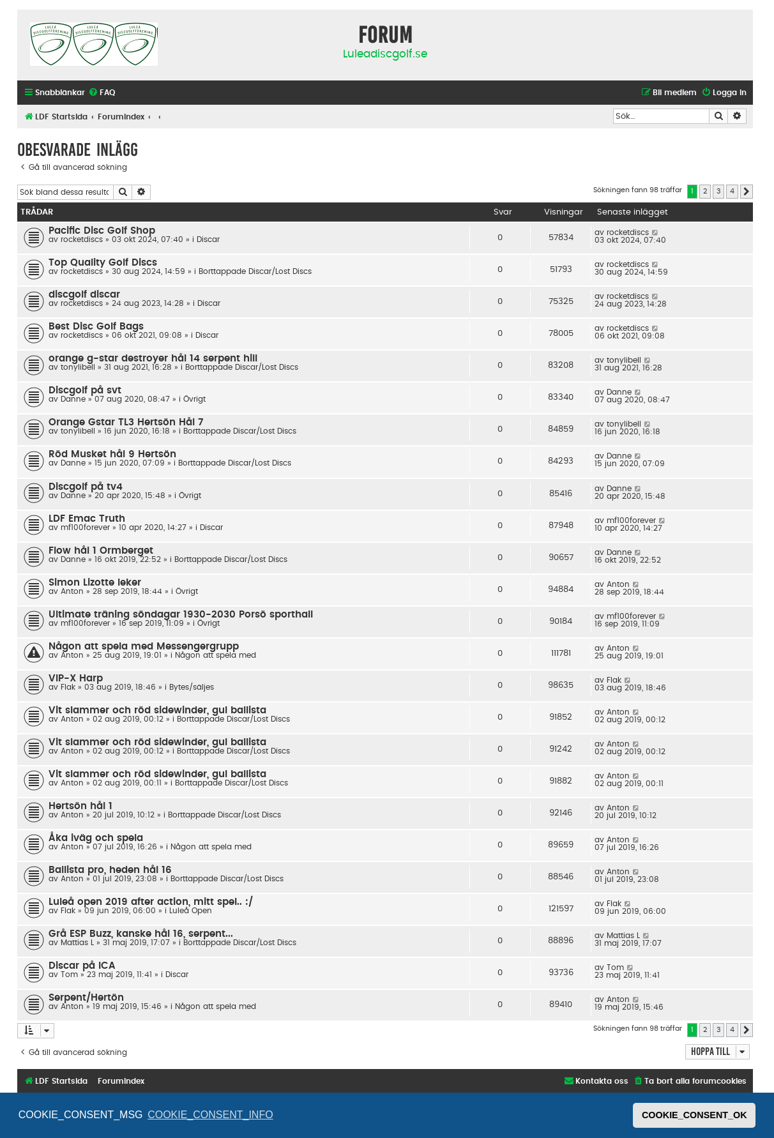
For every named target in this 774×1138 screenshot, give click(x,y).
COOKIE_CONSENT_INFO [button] (210, 1114)
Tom (69, 974)
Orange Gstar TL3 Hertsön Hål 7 (126, 422)
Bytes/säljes (191, 687)
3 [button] (718, 191)
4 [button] (732, 191)
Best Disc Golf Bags (96, 326)
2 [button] (705, 191)
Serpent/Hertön (86, 998)
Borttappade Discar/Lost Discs (255, 271)
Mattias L (77, 942)
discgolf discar (84, 295)
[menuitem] (101, 93)
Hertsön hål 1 (80, 806)
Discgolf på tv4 (86, 487)
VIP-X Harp (76, 678)
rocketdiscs (82, 239)
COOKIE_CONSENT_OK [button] (694, 1115)
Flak (68, 687)
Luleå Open (190, 910)
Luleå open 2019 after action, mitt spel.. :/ (151, 902)
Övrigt (194, 399)
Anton (72, 591)
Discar (208, 239)
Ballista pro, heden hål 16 (110, 870)
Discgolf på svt (85, 390)
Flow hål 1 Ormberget (101, 551)
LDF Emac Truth (87, 519)
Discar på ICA (82, 966)
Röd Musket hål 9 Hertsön (112, 454)
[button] (746, 192)
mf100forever (85, 527)
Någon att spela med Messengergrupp (144, 646)
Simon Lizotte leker (95, 583)
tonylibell (78, 367)
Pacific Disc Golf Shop (102, 231)
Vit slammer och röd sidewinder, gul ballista (157, 710)
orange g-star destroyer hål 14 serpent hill (153, 358)
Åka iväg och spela (96, 838)
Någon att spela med (215, 655)
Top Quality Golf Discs (103, 263)
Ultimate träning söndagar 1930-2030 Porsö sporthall (181, 614)
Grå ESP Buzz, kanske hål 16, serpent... (141, 934)
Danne (73, 399)
